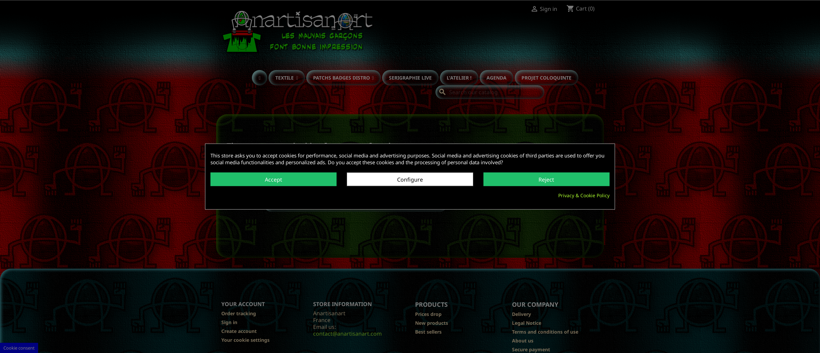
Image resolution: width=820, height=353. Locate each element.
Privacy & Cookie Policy (584, 195)
